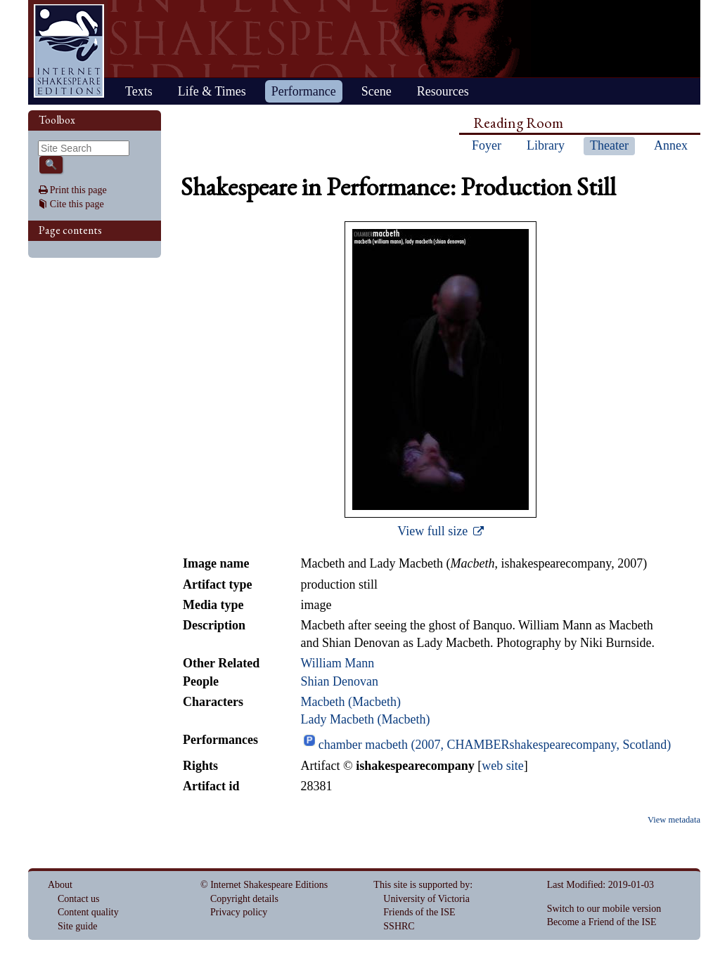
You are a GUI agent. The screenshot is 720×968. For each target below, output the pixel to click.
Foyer (486, 145)
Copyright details (244, 899)
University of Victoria (426, 899)
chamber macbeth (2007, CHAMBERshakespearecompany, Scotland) (495, 745)
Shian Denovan (339, 681)
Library (546, 145)
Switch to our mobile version (604, 908)
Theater (609, 145)
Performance (303, 91)
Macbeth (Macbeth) (350, 702)
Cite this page (77, 204)
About (60, 884)
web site (502, 766)
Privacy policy (238, 912)
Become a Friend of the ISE (602, 922)
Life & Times (212, 91)
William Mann (337, 663)
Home (69, 51)
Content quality (88, 912)
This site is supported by (421, 884)
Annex (671, 145)
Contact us (79, 899)
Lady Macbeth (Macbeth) (365, 719)
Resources (443, 91)
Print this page (78, 190)
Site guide (77, 926)
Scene (376, 91)
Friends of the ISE (419, 912)
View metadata (674, 820)
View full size (433, 531)
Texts (139, 91)
